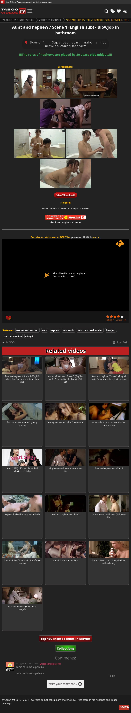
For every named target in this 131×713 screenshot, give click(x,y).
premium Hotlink (81, 237)
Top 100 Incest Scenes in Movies (65, 639)
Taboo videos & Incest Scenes (18, 20)
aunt (44, 330)
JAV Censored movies (90, 330)
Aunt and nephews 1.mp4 (65, 222)
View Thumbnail (65, 195)
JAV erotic (68, 330)
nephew (54, 330)
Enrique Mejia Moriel (50, 663)
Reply (112, 675)
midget (29, 336)
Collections (65, 648)
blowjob (110, 330)
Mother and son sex (50, 20)
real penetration (13, 336)
